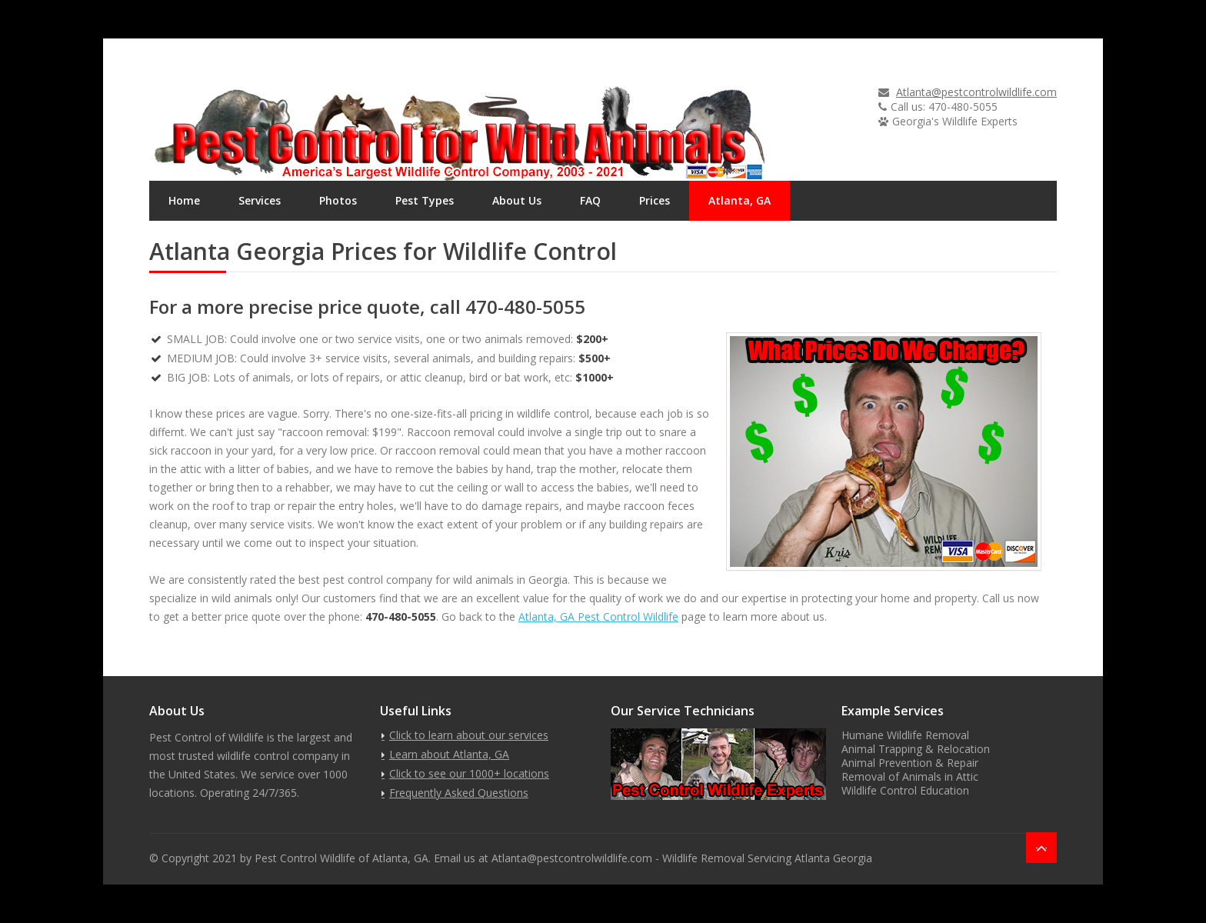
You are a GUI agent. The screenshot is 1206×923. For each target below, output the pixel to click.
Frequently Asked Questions (458, 792)
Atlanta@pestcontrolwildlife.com (976, 92)
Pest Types (424, 200)
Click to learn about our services (468, 735)
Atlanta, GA (739, 200)
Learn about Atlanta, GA (449, 754)
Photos (338, 200)
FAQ (590, 200)
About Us (516, 200)
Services (259, 200)
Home (184, 200)
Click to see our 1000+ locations (469, 773)
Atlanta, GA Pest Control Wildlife (598, 616)
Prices (654, 200)
